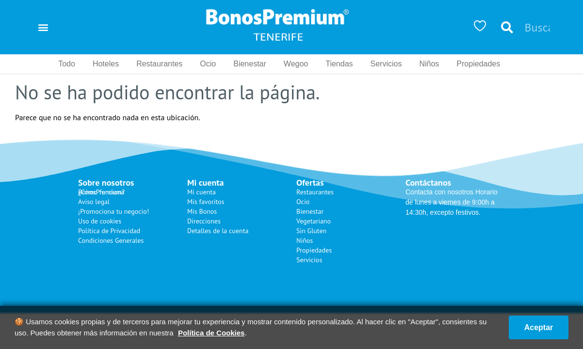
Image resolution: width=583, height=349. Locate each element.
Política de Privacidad (109, 230)
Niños (429, 64)
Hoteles (106, 64)
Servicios (386, 64)
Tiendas (339, 64)
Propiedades (478, 64)
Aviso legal (94, 201)
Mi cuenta (201, 192)
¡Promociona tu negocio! (113, 211)
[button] (43, 27)
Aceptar (536, 327)
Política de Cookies (211, 333)
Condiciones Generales (111, 240)
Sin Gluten (311, 230)
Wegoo (296, 64)
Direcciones (204, 221)
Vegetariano (313, 221)
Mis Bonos (202, 211)
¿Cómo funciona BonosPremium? (101, 192)
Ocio (208, 64)
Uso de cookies (99, 221)
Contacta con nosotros (439, 192)
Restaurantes (159, 64)
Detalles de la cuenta (217, 230)
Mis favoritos (205, 201)
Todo (66, 64)
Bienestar (249, 64)
